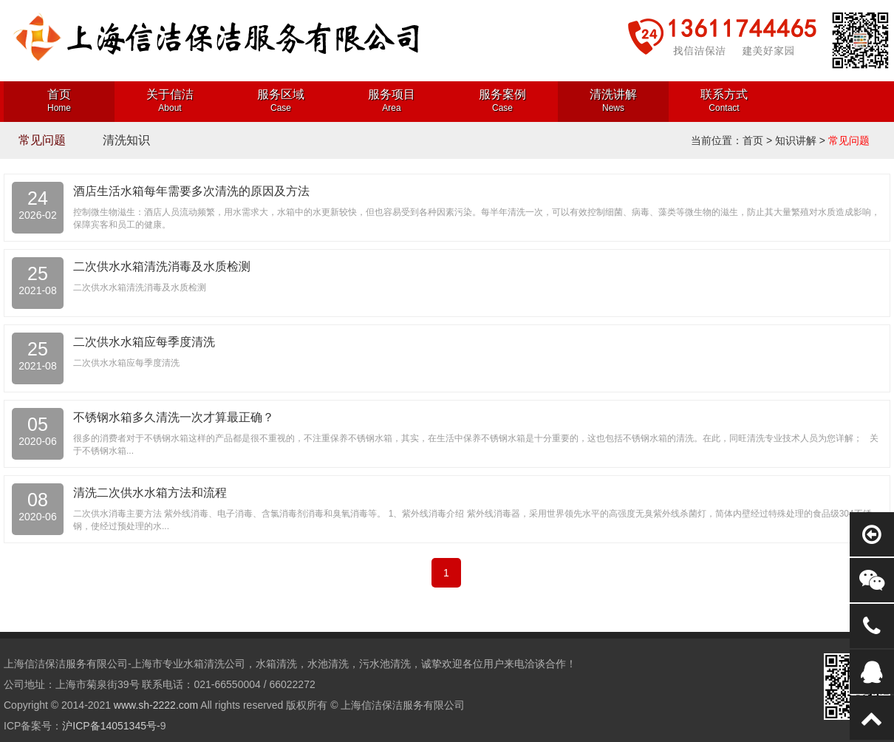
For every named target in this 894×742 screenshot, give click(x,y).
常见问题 (42, 140)
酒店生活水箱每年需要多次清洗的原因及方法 (191, 191)
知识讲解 (795, 140)
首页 (753, 140)
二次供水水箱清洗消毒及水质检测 (161, 266)
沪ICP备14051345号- (111, 726)
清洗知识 (126, 140)
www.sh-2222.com (156, 705)
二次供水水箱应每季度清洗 (144, 342)
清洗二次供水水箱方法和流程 (150, 492)
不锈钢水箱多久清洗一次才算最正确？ (173, 417)
